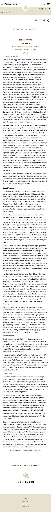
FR (26, 29)
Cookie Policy (25, 504)
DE (14, 29)
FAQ (25, 498)
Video (25, 53)
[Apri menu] (48, 4)
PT (37, 29)
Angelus (4, 12)
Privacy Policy (25, 506)
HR (30, 29)
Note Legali (25, 501)
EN (18, 29)
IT (33, 29)
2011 (9, 12)
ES (22, 29)
